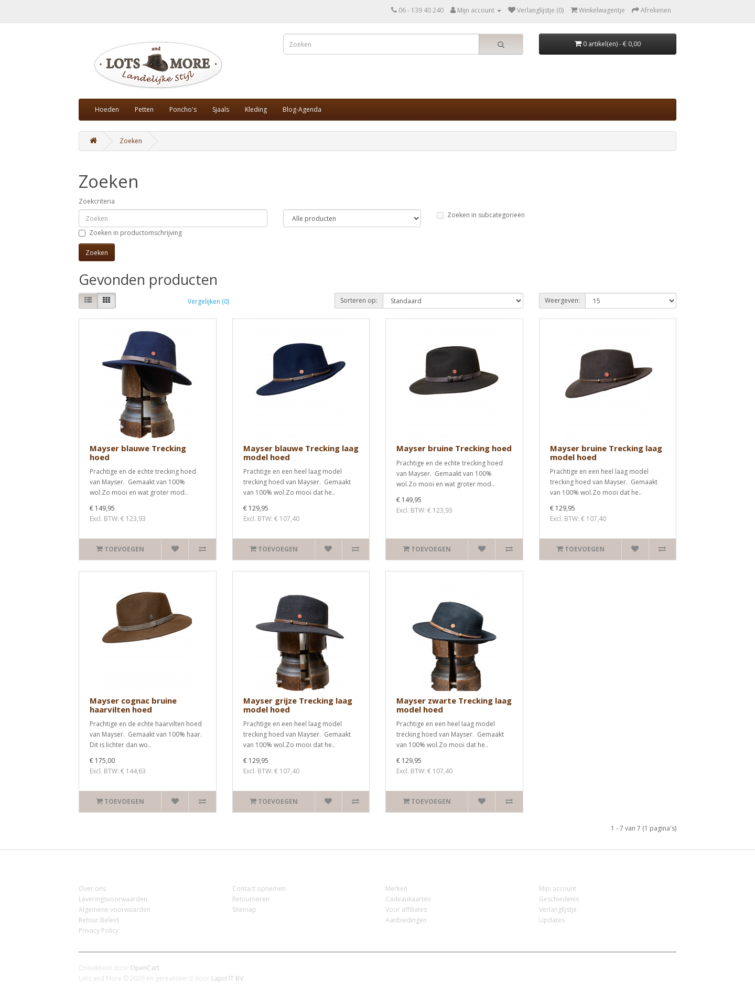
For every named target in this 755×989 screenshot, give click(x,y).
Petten (144, 109)
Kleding (256, 109)
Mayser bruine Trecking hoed (454, 448)
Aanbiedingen (406, 920)
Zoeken (131, 140)
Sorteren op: (359, 300)
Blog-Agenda (302, 109)
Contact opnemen (259, 888)
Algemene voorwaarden (114, 909)
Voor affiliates (406, 909)
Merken (396, 888)
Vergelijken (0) (208, 301)
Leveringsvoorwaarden (113, 899)
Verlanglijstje (558, 909)
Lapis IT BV (227, 978)
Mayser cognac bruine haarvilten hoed (133, 705)
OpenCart (144, 967)
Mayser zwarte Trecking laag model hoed (454, 705)
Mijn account (557, 888)
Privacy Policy (98, 930)
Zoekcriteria (97, 201)
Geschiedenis (559, 899)
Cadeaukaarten (408, 899)
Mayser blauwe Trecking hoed (138, 452)
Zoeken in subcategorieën (481, 214)
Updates (552, 920)
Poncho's (183, 109)
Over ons (92, 888)
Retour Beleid (99, 920)
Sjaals (220, 109)
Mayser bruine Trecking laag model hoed (606, 452)
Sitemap (244, 909)
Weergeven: (562, 300)
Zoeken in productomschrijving (130, 232)
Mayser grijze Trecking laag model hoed (297, 705)
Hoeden (107, 109)
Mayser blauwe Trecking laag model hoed (301, 452)
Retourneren (250, 899)
